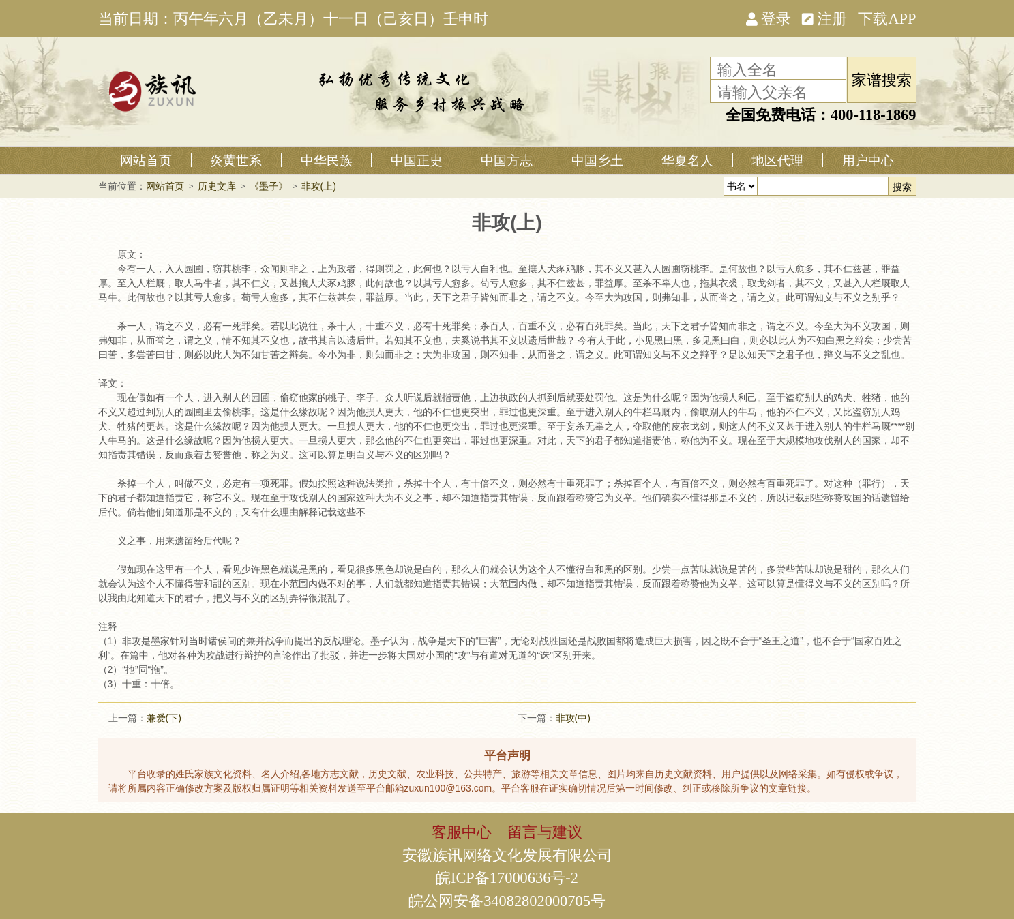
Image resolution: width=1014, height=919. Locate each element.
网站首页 (146, 160)
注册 (824, 17)
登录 (768, 17)
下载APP (887, 17)
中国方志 (507, 160)
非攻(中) (573, 717)
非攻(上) (318, 186)
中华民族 (327, 160)
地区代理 (777, 160)
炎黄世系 (236, 160)
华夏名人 (687, 160)
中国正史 (417, 160)
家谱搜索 (882, 79)
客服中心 (462, 831)
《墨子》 (269, 186)
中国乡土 (597, 160)
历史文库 (217, 186)
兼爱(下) (164, 717)
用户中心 (868, 160)
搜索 (902, 186)
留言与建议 (544, 831)
